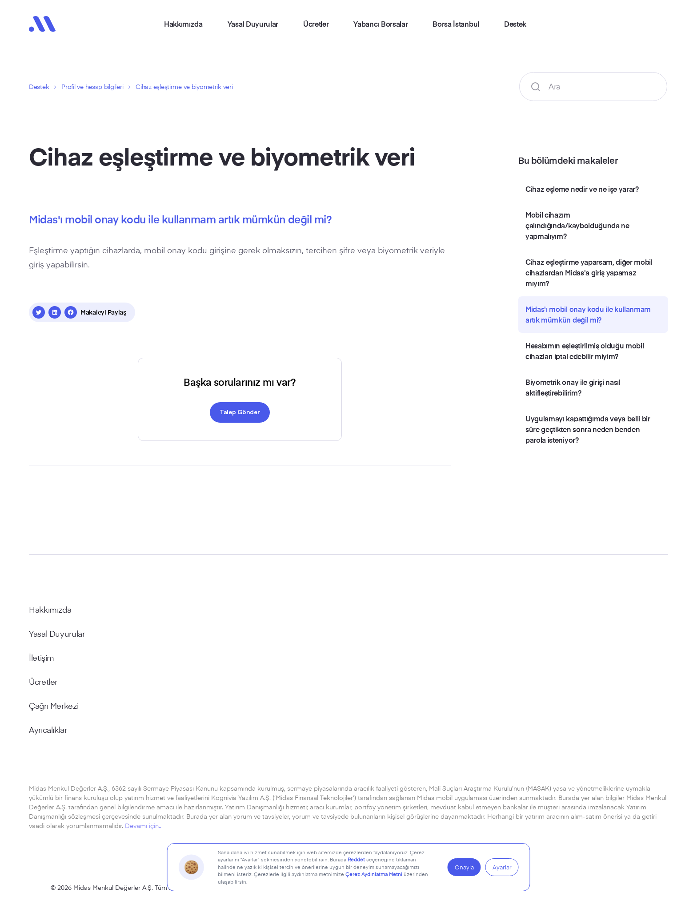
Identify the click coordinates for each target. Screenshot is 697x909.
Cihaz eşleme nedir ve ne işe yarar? (582, 189)
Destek (515, 23)
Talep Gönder (240, 411)
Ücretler (315, 23)
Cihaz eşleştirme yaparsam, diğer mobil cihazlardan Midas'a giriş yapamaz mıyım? (589, 272)
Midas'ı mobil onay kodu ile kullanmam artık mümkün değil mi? (588, 314)
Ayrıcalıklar (48, 730)
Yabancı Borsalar (380, 23)
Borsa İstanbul (456, 23)
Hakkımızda (183, 23)
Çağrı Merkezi (53, 706)
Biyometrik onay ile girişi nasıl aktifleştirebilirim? (573, 387)
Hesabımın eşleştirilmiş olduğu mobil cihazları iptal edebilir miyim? (584, 350)
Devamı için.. (143, 825)
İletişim (41, 658)
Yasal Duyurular (253, 23)
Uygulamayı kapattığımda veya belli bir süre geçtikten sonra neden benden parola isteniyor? (587, 428)
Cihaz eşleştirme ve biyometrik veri (184, 86)
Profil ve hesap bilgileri (92, 86)
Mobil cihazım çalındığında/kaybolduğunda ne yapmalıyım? (577, 225)
